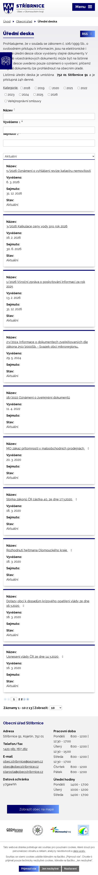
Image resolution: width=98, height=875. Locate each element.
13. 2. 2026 (13, 298)
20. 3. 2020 (13, 459)
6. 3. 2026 (13, 182)
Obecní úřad (24, 21)
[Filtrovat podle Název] (49, 116)
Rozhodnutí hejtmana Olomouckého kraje (39, 550)
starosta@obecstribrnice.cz (23, 772)
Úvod (6, 21)
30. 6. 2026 (13, 249)
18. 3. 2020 (13, 510)
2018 (27, 88)
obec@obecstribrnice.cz (21, 766)
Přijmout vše (28, 868)
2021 (70, 88)
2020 (55, 88)
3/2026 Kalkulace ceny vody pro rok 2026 (36, 226)
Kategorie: (10, 87)
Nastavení (70, 868)
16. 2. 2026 (13, 237)
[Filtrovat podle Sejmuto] (49, 143)
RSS (87, 34)
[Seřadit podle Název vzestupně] (14, 108)
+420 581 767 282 (15, 749)
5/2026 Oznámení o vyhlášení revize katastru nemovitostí (48, 171)
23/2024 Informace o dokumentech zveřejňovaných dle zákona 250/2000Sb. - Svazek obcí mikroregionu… (47, 344)
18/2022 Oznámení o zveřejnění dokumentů (38, 397)
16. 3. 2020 (13, 668)
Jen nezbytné (50, 868)
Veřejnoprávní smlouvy (24, 101)
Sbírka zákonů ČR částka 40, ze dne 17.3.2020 (42, 499)
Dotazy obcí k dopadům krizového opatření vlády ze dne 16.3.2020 (47, 603)
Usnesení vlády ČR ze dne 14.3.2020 (35, 656)
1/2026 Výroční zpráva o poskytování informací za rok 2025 (45, 284)
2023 (11, 94)
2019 (41, 88)
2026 (54, 94)
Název (8, 110)
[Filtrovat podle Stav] (49, 156)
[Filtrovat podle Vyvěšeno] (49, 130)
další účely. (79, 851)
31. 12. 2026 (14, 193)
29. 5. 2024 (13, 358)
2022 (84, 88)
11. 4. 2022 (13, 409)
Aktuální (12, 204)
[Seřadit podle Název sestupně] (14, 110)
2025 (40, 94)
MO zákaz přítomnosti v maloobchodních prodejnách (48, 448)
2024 (25, 94)
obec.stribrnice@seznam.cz (23, 761)
